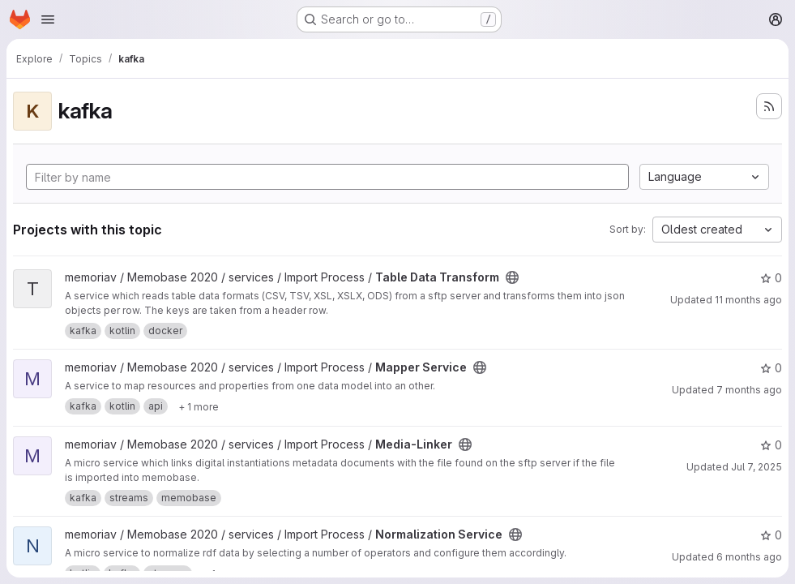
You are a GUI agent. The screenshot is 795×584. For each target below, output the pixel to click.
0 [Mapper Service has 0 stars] (771, 368)
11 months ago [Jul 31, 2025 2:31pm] (748, 300)
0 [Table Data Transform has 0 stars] (771, 278)
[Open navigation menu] (48, 19)
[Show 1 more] (198, 406)
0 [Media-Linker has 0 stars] (771, 445)
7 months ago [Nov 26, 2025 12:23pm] (749, 390)
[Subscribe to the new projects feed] (769, 106)
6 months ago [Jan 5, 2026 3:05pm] (749, 557)
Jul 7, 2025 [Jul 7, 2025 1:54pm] (756, 467)
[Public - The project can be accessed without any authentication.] (512, 277)
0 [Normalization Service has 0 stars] (771, 535)
